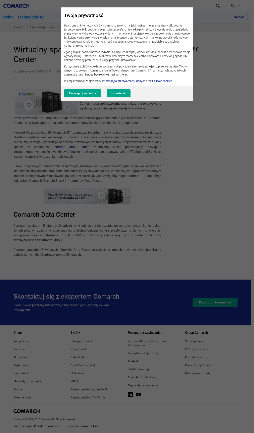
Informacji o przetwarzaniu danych (123, 81)
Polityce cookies (162, 81)
